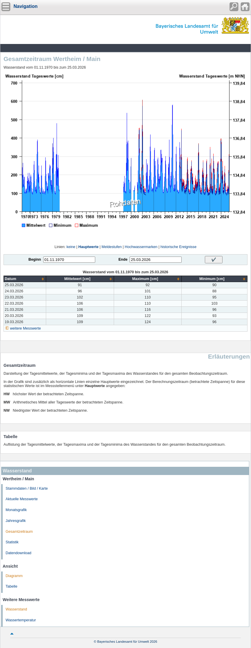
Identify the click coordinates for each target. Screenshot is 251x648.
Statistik (12, 542)
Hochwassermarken (141, 247)
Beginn (35, 259)
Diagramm (14, 576)
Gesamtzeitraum (19, 532)
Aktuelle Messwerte (22, 499)
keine (70, 247)
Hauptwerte (88, 247)
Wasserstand (16, 609)
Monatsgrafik (16, 510)
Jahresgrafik (16, 521)
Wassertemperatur (21, 620)
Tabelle (11, 586)
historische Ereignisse (178, 247)
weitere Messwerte (25, 328)
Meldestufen (111, 247)
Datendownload (18, 553)
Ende (123, 259)
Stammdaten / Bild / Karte (27, 488)
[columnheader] (25, 279)
